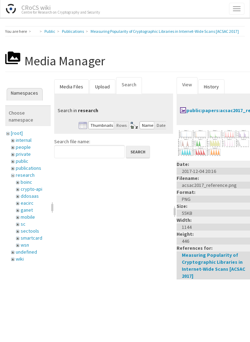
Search (129, 84)
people (23, 147)
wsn (25, 245)
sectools (30, 231)
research (25, 175)
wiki (20, 259)
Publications (73, 31)
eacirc (27, 203)
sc (23, 224)
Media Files (71, 86)
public (22, 161)
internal (23, 140)
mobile (28, 217)
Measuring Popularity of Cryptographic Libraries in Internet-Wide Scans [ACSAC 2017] (165, 31)
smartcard (31, 238)
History (211, 86)
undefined (26, 252)
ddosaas (30, 196)
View (187, 84)
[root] (17, 133)
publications (28, 168)
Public (49, 31)
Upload (102, 86)
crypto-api (31, 189)
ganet (27, 210)
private (23, 154)
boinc (26, 182)
